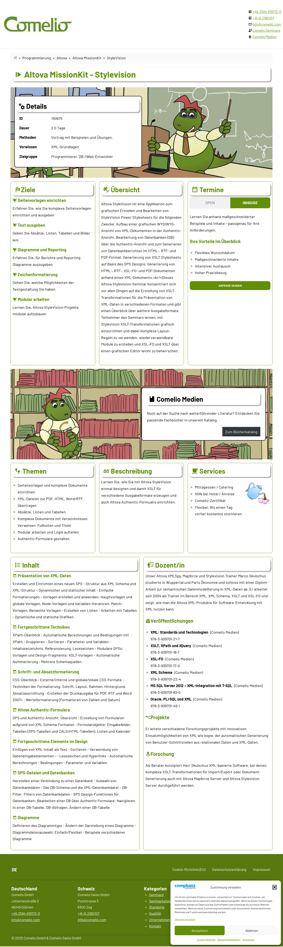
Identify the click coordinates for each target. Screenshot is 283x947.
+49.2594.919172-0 (267, 11)
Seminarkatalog (161, 901)
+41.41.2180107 (263, 18)
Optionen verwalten (185, 919)
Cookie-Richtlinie (206, 939)
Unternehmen (159, 920)
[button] (275, 887)
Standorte (156, 907)
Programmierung (36, 58)
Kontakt (155, 926)
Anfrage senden (230, 285)
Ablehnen (251, 930)
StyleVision (116, 58)
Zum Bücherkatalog (241, 431)
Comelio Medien (264, 36)
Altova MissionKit (86, 58)
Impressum (248, 939)
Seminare (156, 895)
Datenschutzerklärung (228, 939)
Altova (61, 58)
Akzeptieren (199, 930)
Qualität (155, 913)
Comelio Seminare (266, 30)
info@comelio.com (267, 24)
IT (15, 58)
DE (14, 869)
